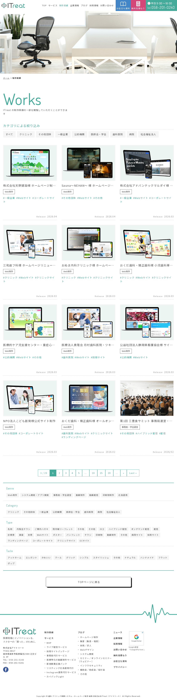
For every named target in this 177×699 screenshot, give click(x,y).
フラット (162, 557)
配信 (163, 433)
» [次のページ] (123, 473)
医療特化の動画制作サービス (61, 659)
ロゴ (102, 529)
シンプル (84, 557)
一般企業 (63, 134)
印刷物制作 (108, 495)
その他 (99, 198)
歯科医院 (118, 134)
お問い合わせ (107, 5)
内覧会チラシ (23, 529)
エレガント (31, 557)
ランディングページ (74, 437)
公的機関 (79, 134)
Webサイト (24, 198)
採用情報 (94, 5)
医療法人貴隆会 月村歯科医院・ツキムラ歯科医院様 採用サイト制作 (88, 345)
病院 (131, 134)
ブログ (84, 5)
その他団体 (44, 134)
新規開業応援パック (57, 663)
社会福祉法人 (148, 134)
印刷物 (99, 534)
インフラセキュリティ (91, 665)
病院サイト (137, 534)
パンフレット (73, 534)
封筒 (30, 534)
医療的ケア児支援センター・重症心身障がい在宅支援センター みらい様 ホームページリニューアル (30, 345)
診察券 (11, 534)
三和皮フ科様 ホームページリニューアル (30, 265)
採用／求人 (86, 645)
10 (93, 473)
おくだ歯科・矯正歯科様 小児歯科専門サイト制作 (147, 265)
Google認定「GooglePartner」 (136, 641)
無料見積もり (138, 5)
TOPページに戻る (89, 582)
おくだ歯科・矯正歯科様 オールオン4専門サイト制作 (88, 421)
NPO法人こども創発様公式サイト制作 (29, 421)
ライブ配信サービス (57, 647)
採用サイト (98, 357)
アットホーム (14, 557)
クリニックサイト (102, 433)
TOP (44, 5)
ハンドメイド (147, 557)
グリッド (70, 557)
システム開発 (87, 653)
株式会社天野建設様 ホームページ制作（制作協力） (30, 185)
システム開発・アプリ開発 (35, 495)
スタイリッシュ (101, 557)
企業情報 (74, 5)
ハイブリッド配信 (147, 433)
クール (58, 557)
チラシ (88, 534)
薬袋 (21, 534)
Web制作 (9, 191)
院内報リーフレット (63, 529)
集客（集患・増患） (90, 641)
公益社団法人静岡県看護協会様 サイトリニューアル (147, 345)
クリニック (25, 134)
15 (101, 473)
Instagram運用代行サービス (61, 672)
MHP (49, 642)
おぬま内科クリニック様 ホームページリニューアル (88, 265)
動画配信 (93, 495)
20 (109, 473)
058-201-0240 (16, 659)
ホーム (6, 78)
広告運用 (123, 495)
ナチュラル (130, 557)
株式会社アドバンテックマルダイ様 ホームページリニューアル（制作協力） (147, 185)
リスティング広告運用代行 (60, 668)
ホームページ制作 (89, 637)
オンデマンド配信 (140, 529)
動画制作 (80, 495)
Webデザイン (87, 649)
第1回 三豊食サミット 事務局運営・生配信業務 (147, 421)
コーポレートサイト (32, 433)
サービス (52, 5)
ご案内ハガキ (41, 529)
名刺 (10, 529)
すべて (9, 134)
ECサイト (85, 540)
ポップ (11, 563)
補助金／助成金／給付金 (92, 669)
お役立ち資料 (123, 5)
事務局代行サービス (57, 655)
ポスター (57, 534)
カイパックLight (55, 676)
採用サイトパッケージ (58, 651)
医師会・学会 (98, 134)
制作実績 (63, 5)
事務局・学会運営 (130, 427)
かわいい (46, 557)
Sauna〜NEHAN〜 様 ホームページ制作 (88, 185)
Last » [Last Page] (133, 473)
